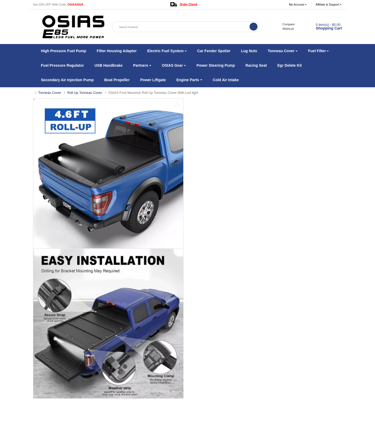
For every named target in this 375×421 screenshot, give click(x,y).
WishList (285, 28)
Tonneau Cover (49, 93)
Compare (286, 24)
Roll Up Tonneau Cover (84, 93)
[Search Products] (181, 27)
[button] (297, 4)
